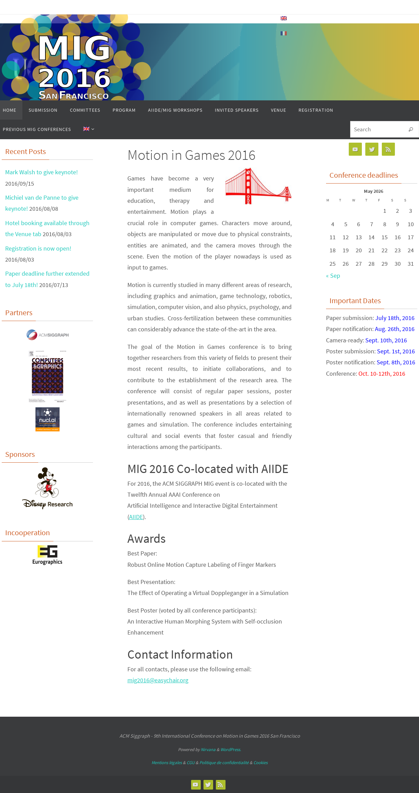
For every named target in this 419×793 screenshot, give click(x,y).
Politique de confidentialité (224, 763)
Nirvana (208, 749)
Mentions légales (166, 763)
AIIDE (136, 517)
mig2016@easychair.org (157, 680)
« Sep (333, 275)
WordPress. (230, 749)
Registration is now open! (38, 248)
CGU (191, 763)
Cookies (260, 763)
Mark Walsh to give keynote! (41, 172)
